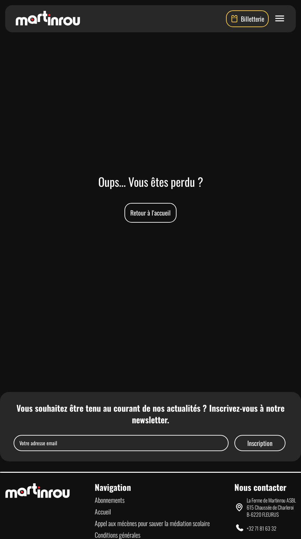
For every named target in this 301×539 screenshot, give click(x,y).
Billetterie (247, 19)
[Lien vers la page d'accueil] (48, 19)
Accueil (103, 511)
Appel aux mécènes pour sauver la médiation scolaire (152, 523)
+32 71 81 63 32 (261, 528)
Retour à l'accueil (150, 212)
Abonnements (109, 500)
